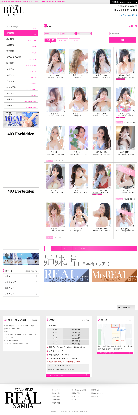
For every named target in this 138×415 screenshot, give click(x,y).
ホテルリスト (98, 393)
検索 (122, 40)
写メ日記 (21, 64)
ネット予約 (21, 88)
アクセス (21, 82)
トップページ (21, 28)
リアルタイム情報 (21, 58)
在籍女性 (21, 34)
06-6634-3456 (128, 9)
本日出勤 (74, 40)
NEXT (82, 248)
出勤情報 (21, 46)
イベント (21, 76)
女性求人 (21, 100)
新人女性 (62, 40)
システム (21, 70)
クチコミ (21, 94)
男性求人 (21, 106)
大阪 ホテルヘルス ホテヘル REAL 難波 (74, 412)
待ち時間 (21, 52)
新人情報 (21, 40)
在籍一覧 (50, 40)
